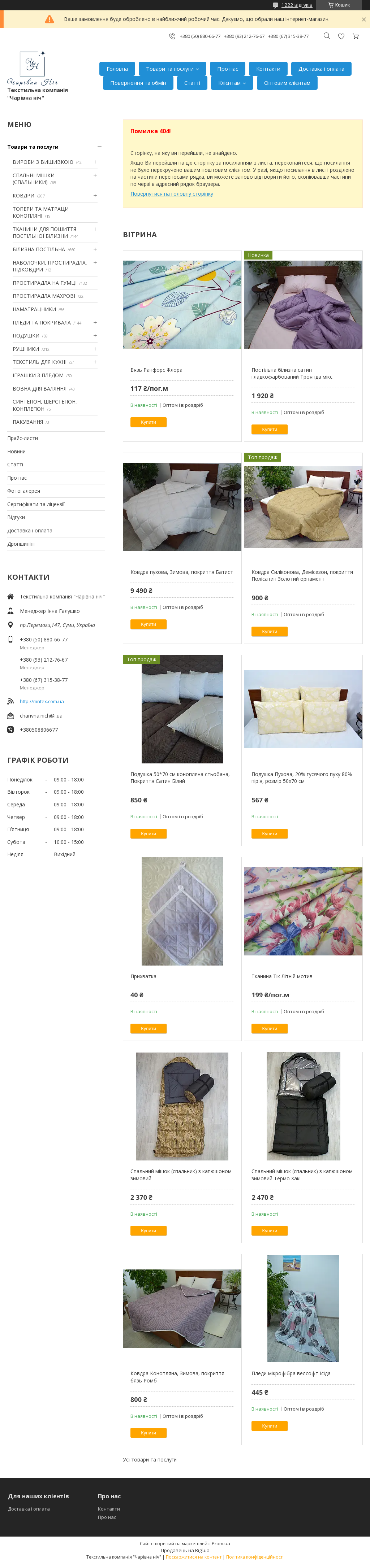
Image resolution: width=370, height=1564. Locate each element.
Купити (148, 422)
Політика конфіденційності (255, 1557)
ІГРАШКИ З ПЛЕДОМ (38, 375)
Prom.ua (221, 1543)
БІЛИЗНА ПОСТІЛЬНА (39, 249)
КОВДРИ (23, 195)
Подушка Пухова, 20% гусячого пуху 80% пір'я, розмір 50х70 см (301, 778)
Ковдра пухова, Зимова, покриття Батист (181, 571)
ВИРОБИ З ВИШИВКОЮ (43, 161)
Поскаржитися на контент (193, 1557)
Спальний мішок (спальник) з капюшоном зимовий (181, 1175)
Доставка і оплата (321, 68)
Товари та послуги (170, 68)
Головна (117, 68)
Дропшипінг (21, 543)
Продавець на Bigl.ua (185, 1550)
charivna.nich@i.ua (41, 715)
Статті (192, 82)
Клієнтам (229, 82)
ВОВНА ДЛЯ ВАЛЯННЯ (39, 388)
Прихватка (143, 976)
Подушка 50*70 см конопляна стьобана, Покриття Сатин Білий (180, 778)
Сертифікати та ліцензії (36, 504)
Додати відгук (341, 36)
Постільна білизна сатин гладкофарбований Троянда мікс (291, 373)
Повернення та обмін (138, 82)
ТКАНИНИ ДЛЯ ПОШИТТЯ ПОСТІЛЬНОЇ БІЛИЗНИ (44, 233)
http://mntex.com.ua (42, 701)
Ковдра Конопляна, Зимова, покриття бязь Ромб (177, 1377)
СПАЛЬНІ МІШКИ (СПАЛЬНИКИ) (34, 179)
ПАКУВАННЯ (28, 421)
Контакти (268, 68)
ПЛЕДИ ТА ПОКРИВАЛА (42, 322)
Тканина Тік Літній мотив (282, 976)
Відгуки (16, 517)
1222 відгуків (297, 4)
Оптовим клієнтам (287, 82)
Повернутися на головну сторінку (171, 193)
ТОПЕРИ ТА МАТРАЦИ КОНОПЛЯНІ (41, 212)
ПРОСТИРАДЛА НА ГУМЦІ (45, 282)
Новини (16, 451)
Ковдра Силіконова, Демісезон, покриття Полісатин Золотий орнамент (302, 575)
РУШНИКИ (26, 348)
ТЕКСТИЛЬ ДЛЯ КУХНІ (39, 361)
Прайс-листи (22, 438)
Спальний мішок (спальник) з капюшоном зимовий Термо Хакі (302, 1175)
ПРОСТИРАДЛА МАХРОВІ (44, 295)
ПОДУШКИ (26, 335)
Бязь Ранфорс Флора (156, 369)
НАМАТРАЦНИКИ (34, 309)
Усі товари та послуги (150, 1459)
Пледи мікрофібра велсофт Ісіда (291, 1373)
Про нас (227, 68)
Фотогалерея (23, 490)
